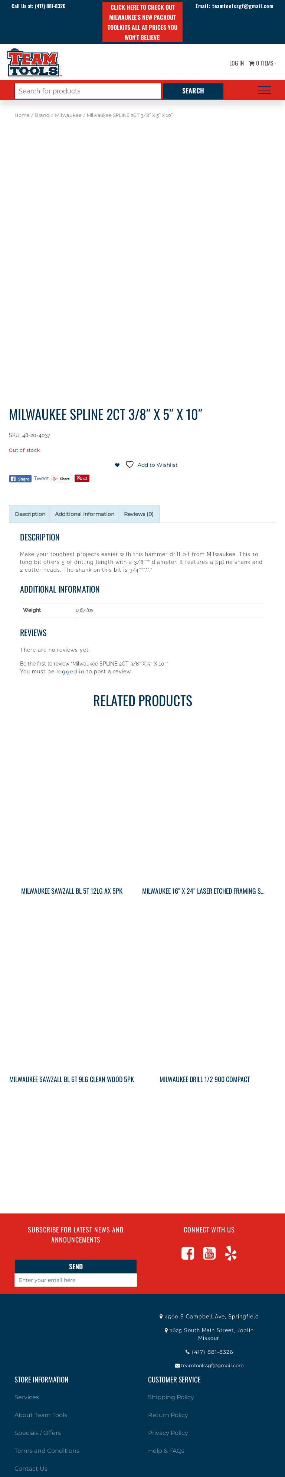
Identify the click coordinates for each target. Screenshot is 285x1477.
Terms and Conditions (46, 1450)
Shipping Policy (171, 1397)
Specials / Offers (37, 1432)
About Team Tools (40, 1415)
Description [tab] (30, 514)
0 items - (262, 63)
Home (22, 115)
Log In (235, 63)
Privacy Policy (168, 1432)
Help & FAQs (166, 1450)
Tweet (41, 478)
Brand (42, 115)
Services (26, 1397)
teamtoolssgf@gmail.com (242, 6)
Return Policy (168, 1415)
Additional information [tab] (84, 514)
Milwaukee (68, 115)
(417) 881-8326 (51, 6)
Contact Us (31, 1468)
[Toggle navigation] (264, 90)
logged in (70, 671)
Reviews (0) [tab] (139, 514)
